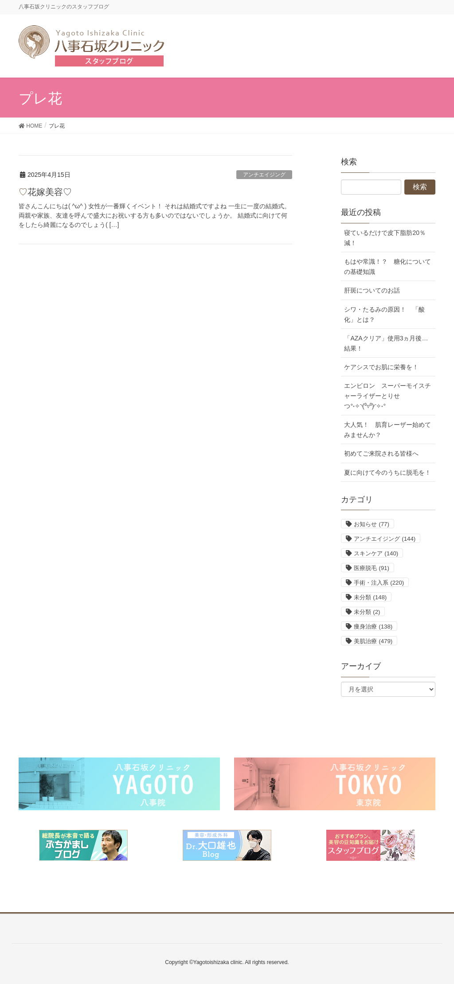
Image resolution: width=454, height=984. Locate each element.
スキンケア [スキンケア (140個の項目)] (376, 553)
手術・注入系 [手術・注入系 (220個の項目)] (379, 582)
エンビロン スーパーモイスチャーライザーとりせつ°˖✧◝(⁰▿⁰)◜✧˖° (387, 396)
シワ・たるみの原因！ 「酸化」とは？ (384, 314)
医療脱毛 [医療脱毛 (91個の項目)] (371, 568)
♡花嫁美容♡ (45, 192)
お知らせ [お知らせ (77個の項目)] (371, 524)
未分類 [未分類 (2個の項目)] (367, 612)
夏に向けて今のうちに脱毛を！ (387, 472)
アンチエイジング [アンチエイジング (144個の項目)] (384, 538)
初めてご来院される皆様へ (381, 453)
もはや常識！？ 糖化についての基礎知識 (387, 266)
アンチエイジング (264, 175)
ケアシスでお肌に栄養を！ (381, 367)
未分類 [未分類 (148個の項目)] (370, 597)
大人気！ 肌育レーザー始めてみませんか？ (387, 429)
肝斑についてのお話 (372, 290)
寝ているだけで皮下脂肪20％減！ (385, 237)
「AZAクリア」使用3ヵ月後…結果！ (386, 343)
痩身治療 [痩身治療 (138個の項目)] (373, 626)
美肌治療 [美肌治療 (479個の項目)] (373, 641)
